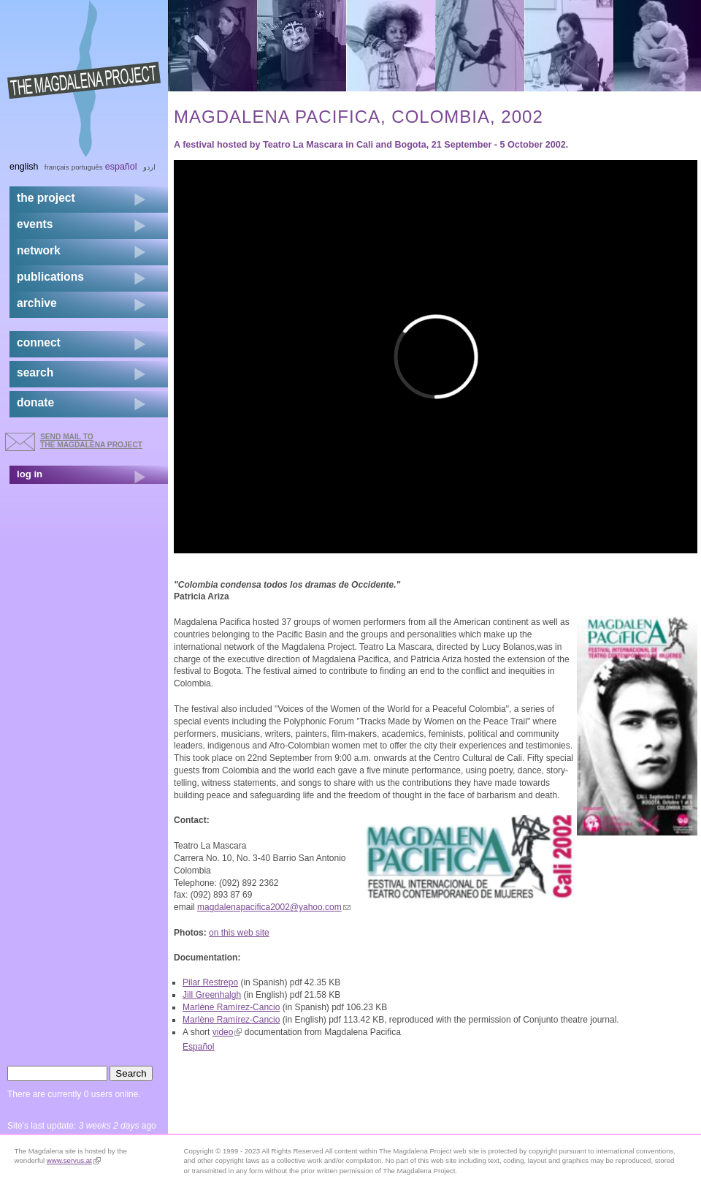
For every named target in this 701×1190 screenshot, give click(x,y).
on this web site (239, 933)
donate (35, 402)
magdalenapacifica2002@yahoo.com (273, 907)
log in (29, 474)
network (39, 250)
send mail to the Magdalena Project (91, 440)
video (227, 1032)
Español (198, 1047)
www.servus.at (74, 1160)
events (35, 224)
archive (37, 303)
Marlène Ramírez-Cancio (231, 1007)
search (35, 372)
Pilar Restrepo (210, 982)
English (24, 167)
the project (46, 198)
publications (50, 276)
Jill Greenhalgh (212, 995)
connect (39, 342)
